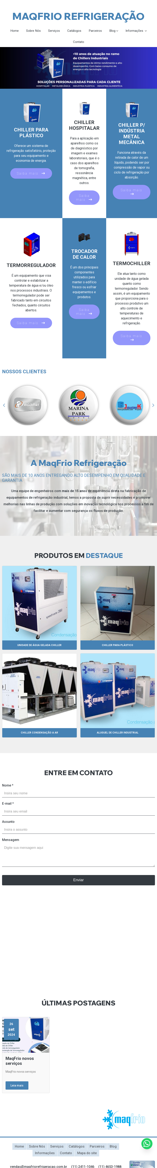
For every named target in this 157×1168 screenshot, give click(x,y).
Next (153, 406)
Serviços (53, 31)
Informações (136, 31)
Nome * (7, 786)
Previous (4, 406)
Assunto (8, 822)
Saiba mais (31, 174)
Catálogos (74, 31)
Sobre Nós (32, 31)
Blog (113, 31)
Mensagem (10, 840)
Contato (78, 42)
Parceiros (96, 31)
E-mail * (8, 804)
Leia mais (16, 1086)
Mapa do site (87, 1153)
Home (12, 31)
